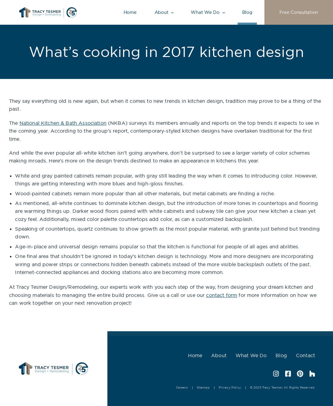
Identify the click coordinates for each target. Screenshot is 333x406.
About (161, 12)
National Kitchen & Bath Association (63, 123)
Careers (182, 387)
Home (130, 12)
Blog (247, 12)
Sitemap (203, 387)
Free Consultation (298, 12)
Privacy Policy (230, 387)
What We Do (205, 12)
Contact (305, 355)
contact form (221, 295)
